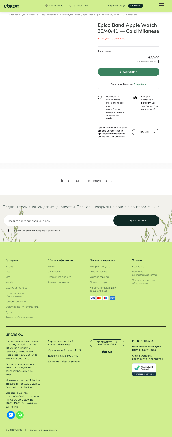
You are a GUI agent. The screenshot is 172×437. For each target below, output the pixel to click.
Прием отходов (98, 282)
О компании (54, 271)
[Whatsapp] (20, 415)
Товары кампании (16, 301)
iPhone (9, 266)
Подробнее (140, 84)
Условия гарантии (100, 276)
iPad (8, 271)
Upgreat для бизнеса (59, 276)
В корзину (129, 71)
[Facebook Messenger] (11, 415)
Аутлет (10, 312)
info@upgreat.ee (70, 361)
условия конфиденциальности (43, 230)
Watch (9, 282)
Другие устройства (16, 287)
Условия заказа (98, 271)
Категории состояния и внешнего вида (103, 289)
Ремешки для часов (69, 14)
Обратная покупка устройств (22, 306)
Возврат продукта (100, 266)
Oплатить (135, 5)
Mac (8, 276)
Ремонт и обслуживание (19, 317)
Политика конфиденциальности (144, 273)
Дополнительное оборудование (38, 14)
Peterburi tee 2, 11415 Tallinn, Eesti (61, 342)
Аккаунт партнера (58, 282)
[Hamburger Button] (162, 6)
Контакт (52, 266)
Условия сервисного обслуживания (143, 281)
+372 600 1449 (80, 6)
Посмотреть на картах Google (107, 343)
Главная (13, 14)
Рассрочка (138, 266)
